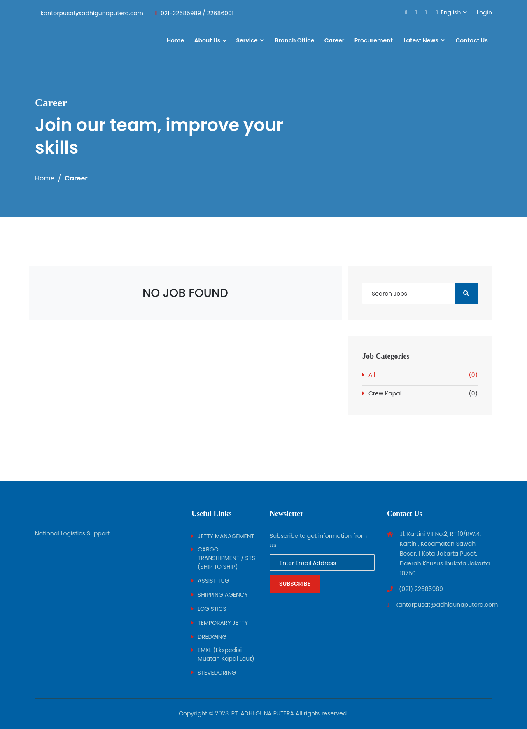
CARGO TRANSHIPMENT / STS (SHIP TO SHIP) (226, 558)
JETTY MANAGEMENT (226, 536)
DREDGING (212, 637)
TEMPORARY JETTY (223, 623)
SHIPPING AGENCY (223, 595)
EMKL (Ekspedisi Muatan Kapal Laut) (226, 654)
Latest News (424, 40)
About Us (207, 40)
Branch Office (294, 40)
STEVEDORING (217, 672)
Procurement (373, 40)
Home (175, 40)
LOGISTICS (212, 609)
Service (250, 40)
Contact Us (472, 40)
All (423, 375)
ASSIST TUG (213, 581)
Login (484, 12)
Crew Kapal (423, 393)
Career (334, 40)
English (448, 12)
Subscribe (294, 583)
